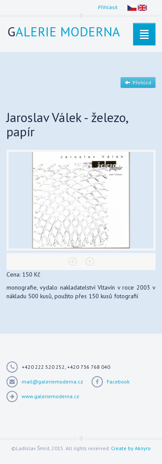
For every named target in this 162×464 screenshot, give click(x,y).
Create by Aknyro (131, 448)
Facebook (118, 381)
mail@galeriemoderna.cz (52, 381)
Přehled (138, 82)
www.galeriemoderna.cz (50, 396)
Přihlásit (108, 7)
